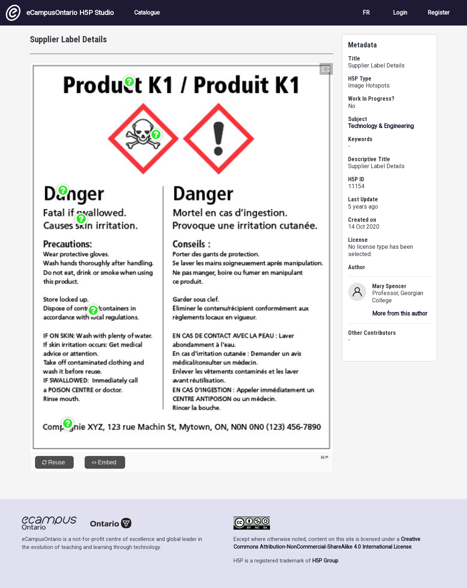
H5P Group (325, 561)
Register (438, 12)
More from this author (399, 313)
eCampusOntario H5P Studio (60, 13)
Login (400, 12)
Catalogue (147, 12)
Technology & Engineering (381, 126)
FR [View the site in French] (366, 12)
